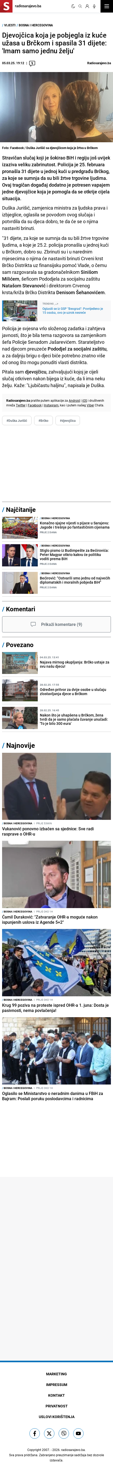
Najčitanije (21, 509)
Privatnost (57, 1405)
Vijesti (10, 25)
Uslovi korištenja (56, 1416)
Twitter (21, 405)
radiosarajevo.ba (73, 1450)
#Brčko (43, 420)
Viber (90, 405)
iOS (84, 400)
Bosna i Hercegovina (36, 25)
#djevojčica (68, 420)
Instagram (51, 405)
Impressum (56, 1384)
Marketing (56, 1373)
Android (74, 400)
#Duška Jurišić (17, 420)
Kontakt (56, 1395)
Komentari (20, 609)
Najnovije (20, 745)
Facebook (35, 405)
